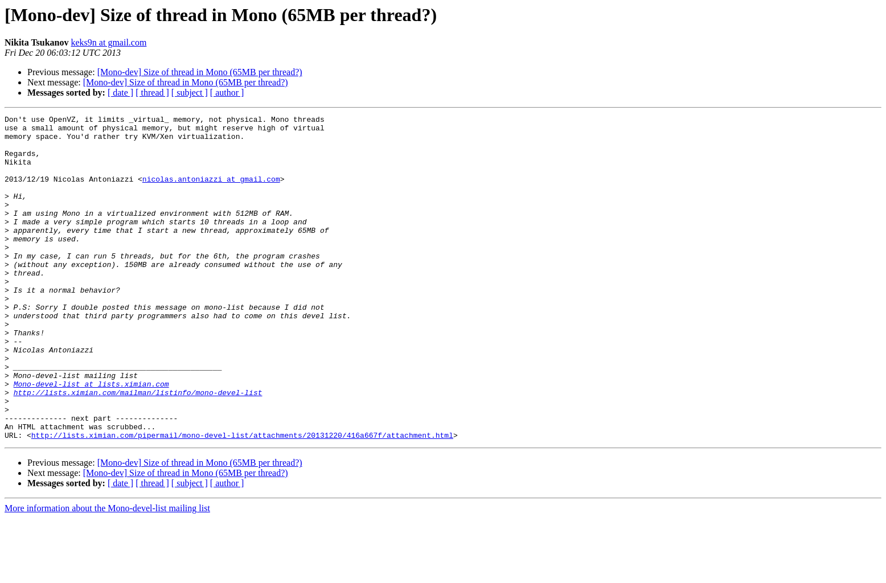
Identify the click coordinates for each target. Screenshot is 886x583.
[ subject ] (189, 92)
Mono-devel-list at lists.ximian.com (91, 438)
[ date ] (120, 92)
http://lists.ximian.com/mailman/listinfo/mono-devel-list (138, 449)
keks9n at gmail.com (109, 42)
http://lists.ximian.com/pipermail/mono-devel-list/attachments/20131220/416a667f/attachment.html (242, 500)
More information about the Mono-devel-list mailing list (107, 573)
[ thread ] (152, 92)
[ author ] (227, 92)
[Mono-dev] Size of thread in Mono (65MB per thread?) (199, 72)
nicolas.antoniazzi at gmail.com (211, 192)
